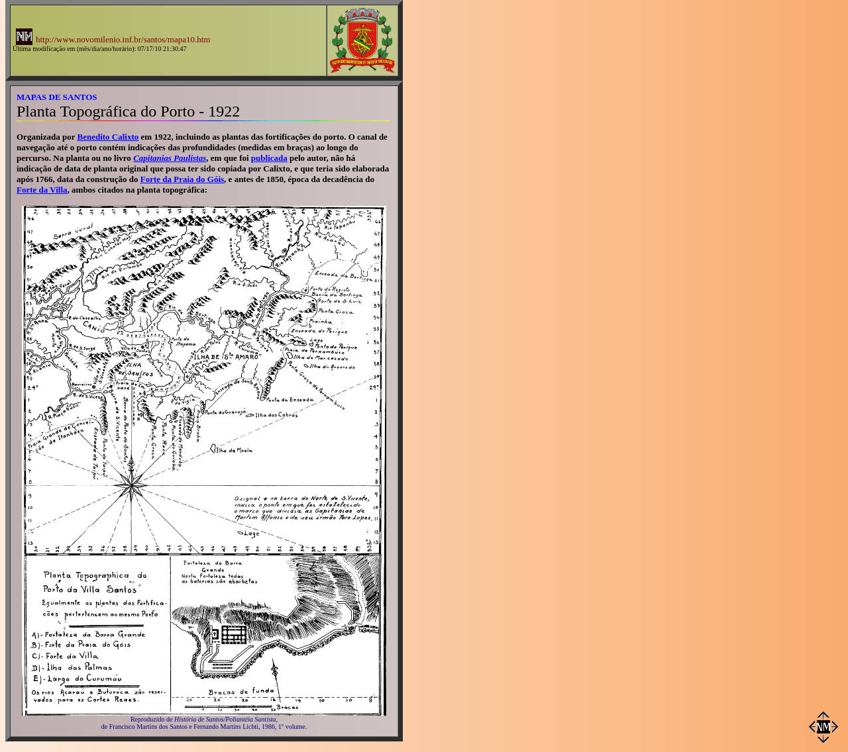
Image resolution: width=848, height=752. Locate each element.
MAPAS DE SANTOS (57, 97)
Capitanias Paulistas (169, 158)
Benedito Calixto (108, 137)
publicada (269, 158)
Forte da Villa (42, 190)
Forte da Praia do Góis (182, 179)
